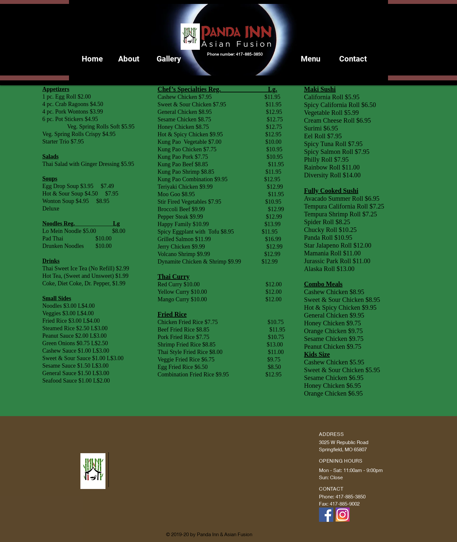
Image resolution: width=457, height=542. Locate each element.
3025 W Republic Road (343, 442)
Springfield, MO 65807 (343, 449)
